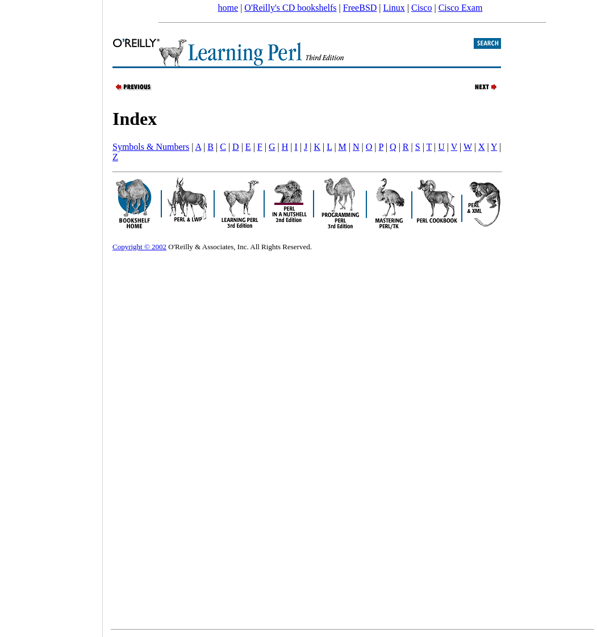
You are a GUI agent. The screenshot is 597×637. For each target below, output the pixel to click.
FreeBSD (360, 7)
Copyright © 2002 (139, 246)
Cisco (421, 7)
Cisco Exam (461, 7)
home (228, 7)
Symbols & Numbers (150, 147)
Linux (394, 7)
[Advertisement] (51, 314)
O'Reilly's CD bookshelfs (290, 7)
